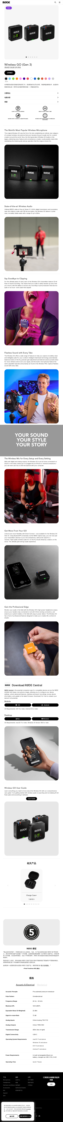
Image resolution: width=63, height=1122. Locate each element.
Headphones (6, 1082)
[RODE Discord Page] (39, 1116)
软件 (4, 1095)
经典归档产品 (19, 1090)
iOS (18, 705)
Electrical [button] (25, 985)
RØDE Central (8, 690)
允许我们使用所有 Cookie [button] (25, 1116)
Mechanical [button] (42, 985)
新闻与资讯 (31, 1082)
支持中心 (18, 1080)
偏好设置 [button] (12, 1116)
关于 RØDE (31, 1080)
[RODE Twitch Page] (36, 1116)
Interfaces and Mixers (9, 1085)
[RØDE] (6, 2)
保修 (17, 1082)
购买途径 (18, 1085)
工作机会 (30, 1085)
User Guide (31, 799)
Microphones (6, 1080)
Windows (45, 719)
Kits (4, 1090)
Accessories (6, 1087)
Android (45, 705)
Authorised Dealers (21, 1087)
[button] (59, 2)
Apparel (5, 1093)
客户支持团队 (45, 965)
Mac (18, 719)
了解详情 (31, 899)
